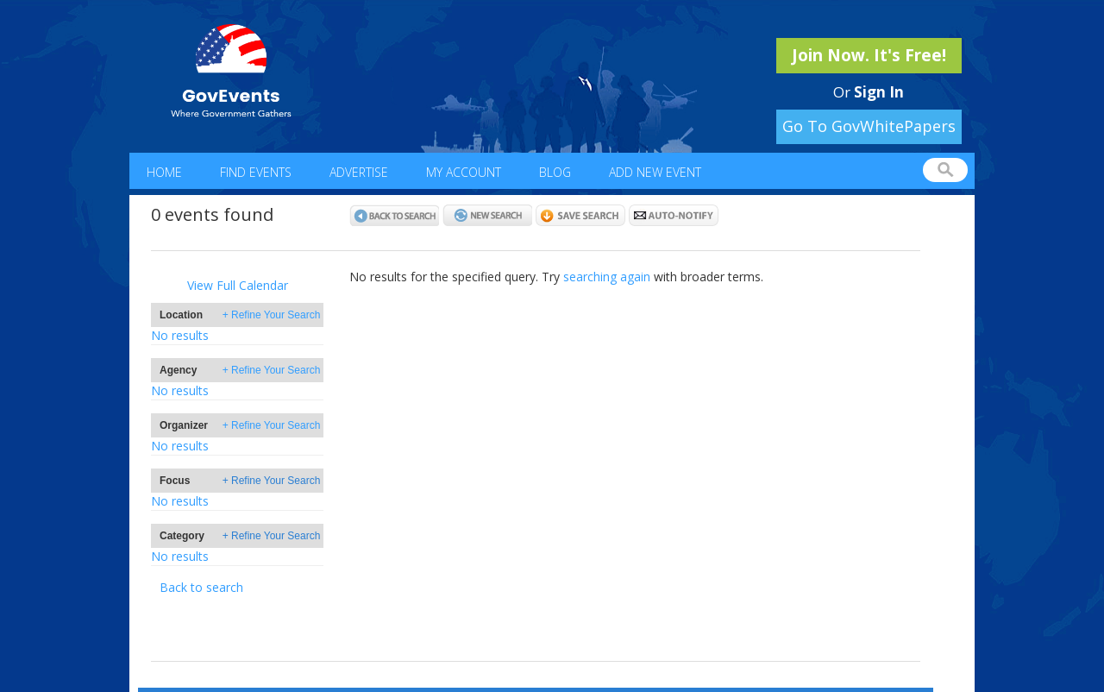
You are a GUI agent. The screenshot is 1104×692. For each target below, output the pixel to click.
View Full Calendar (237, 285)
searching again (606, 276)
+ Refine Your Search (272, 315)
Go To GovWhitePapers (869, 126)
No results (180, 335)
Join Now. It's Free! (869, 55)
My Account (463, 172)
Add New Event (655, 172)
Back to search (201, 587)
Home (164, 172)
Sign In (879, 92)
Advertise (358, 172)
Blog (555, 172)
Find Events (256, 172)
